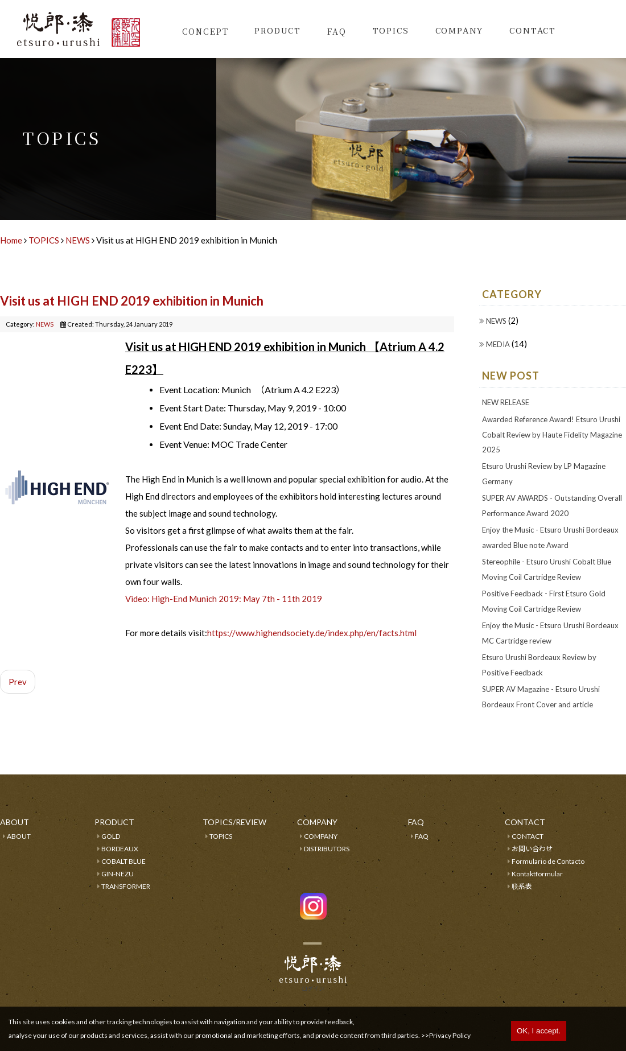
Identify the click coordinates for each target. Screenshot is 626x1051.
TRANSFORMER (125, 886)
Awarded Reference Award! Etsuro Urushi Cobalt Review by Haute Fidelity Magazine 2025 (552, 434)
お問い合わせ (532, 848)
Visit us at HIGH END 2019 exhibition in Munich (131, 300)
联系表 (522, 886)
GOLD (110, 836)
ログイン (313, 988)
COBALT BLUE (123, 861)
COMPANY (320, 836)
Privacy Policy (450, 1035)
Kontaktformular (537, 873)
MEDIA (499, 344)
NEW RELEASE (505, 402)
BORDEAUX (119, 848)
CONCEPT (205, 31)
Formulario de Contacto (548, 861)
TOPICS (391, 31)
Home (11, 240)
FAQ (336, 31)
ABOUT (19, 836)
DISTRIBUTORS (326, 848)
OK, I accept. (539, 1031)
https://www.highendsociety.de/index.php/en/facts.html (312, 633)
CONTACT (527, 836)
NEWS (77, 240)
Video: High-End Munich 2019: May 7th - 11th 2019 (223, 598)
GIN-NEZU (117, 873)
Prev (18, 682)
